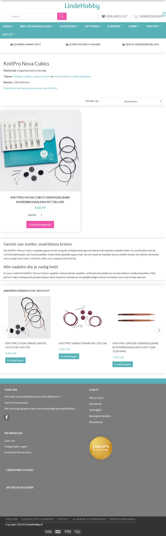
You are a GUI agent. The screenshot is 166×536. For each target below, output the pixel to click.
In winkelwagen (15, 360)
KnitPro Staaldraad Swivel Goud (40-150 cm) (26, 345)
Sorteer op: (92, 100)
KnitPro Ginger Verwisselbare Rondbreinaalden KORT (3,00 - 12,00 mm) (135, 347)
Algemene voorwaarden (89, 519)
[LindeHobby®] (82, 5)
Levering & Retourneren (18, 452)
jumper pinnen (41, 76)
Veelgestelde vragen (16, 446)
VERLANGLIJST (115, 16)
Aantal (32, 214)
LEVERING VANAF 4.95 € (27, 44)
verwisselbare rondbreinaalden (72, 76)
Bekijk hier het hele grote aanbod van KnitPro (30, 88)
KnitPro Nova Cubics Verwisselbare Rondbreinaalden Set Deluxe (40, 200)
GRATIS (130, 44)
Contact (63, 519)
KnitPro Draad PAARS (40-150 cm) (83, 343)
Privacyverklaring (122, 519)
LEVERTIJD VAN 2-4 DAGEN (84, 44)
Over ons (10, 440)
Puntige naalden (22, 76)
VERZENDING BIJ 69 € (147, 44)
